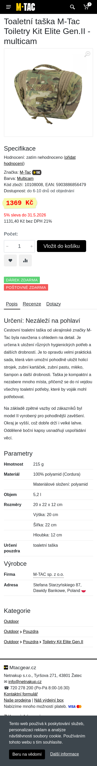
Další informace (64, 754)
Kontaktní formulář (21, 694)
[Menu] (8, 7)
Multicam (25, 178)
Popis (12, 304)
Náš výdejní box (49, 700)
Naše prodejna (17, 700)
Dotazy (53, 304)
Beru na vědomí (27, 754)
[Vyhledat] (72, 7)
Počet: (11, 234)
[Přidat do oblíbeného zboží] (10, 260)
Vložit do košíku (61, 246)
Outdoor (11, 621)
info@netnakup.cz (24, 682)
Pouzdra (31, 631)
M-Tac (25, 172)
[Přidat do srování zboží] (25, 260)
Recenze (32, 304)
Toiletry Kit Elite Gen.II (62, 642)
